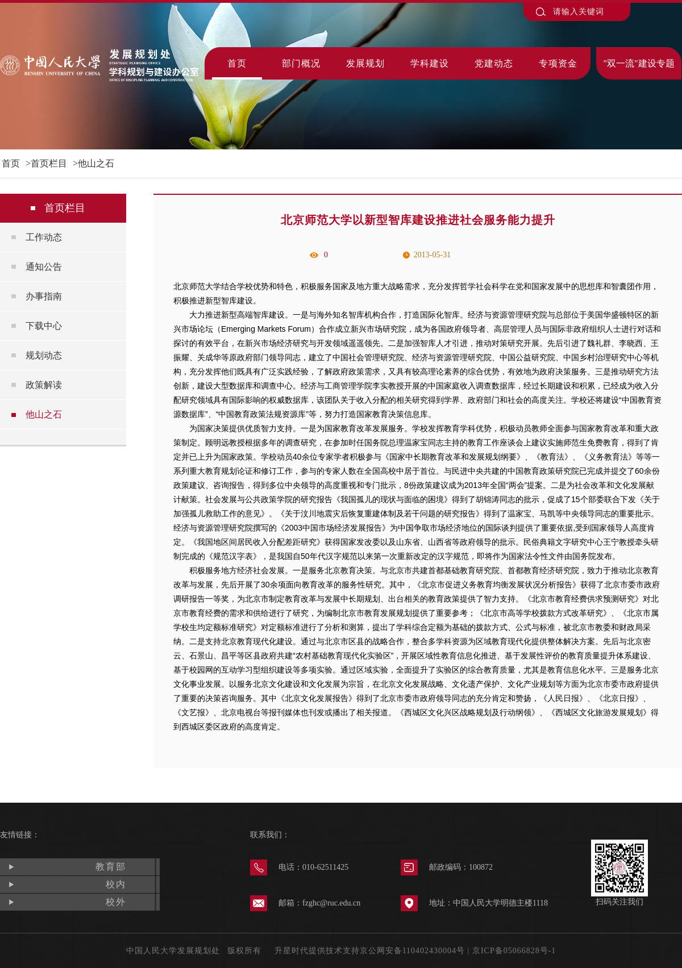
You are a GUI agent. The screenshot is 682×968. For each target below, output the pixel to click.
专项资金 (558, 63)
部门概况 (301, 63)
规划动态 (44, 355)
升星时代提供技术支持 (317, 950)
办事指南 (44, 296)
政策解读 (44, 385)
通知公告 (44, 267)
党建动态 (494, 63)
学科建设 (429, 63)
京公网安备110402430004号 (412, 950)
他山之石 (96, 163)
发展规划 (365, 63)
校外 (116, 902)
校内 (116, 884)
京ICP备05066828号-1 (514, 950)
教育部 (110, 866)
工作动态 (44, 237)
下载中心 (44, 326)
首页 (237, 63)
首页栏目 (49, 163)
